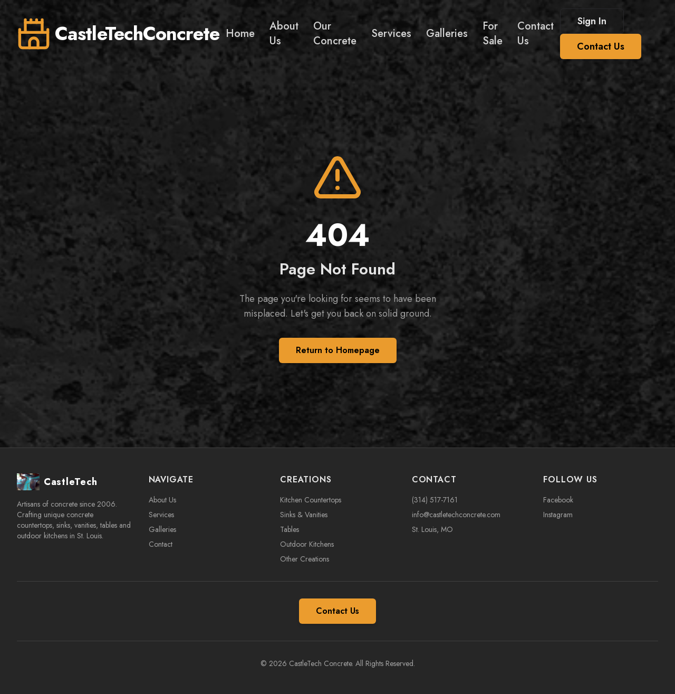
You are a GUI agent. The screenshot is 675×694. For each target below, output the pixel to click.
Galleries (447, 33)
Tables (289, 529)
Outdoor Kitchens (307, 544)
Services (391, 33)
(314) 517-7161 (435, 500)
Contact (160, 544)
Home (240, 33)
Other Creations (304, 559)
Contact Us (535, 33)
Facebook (558, 500)
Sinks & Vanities (303, 514)
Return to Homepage (338, 350)
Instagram (558, 514)
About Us (283, 33)
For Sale (493, 33)
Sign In (591, 21)
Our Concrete (334, 33)
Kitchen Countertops (310, 500)
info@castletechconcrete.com (456, 514)
